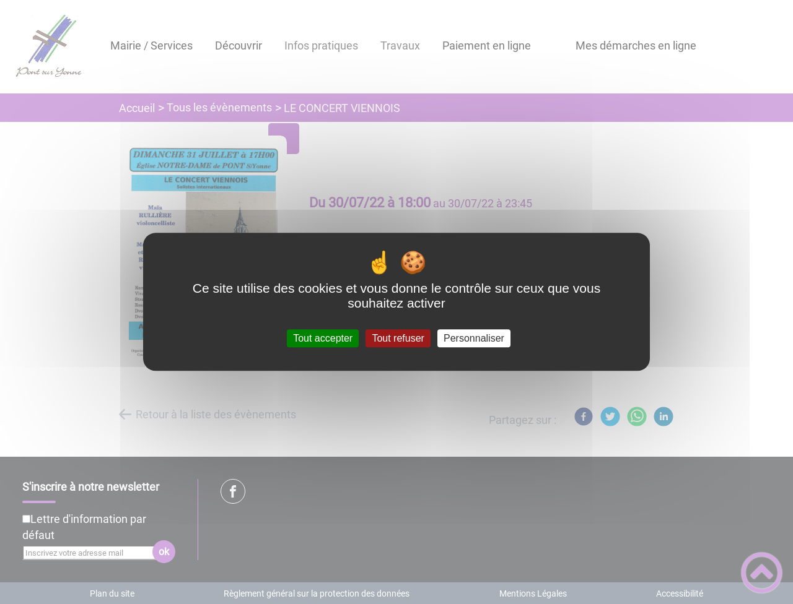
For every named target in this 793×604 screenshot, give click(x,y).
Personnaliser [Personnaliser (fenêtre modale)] (474, 338)
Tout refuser (398, 338)
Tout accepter (323, 338)
